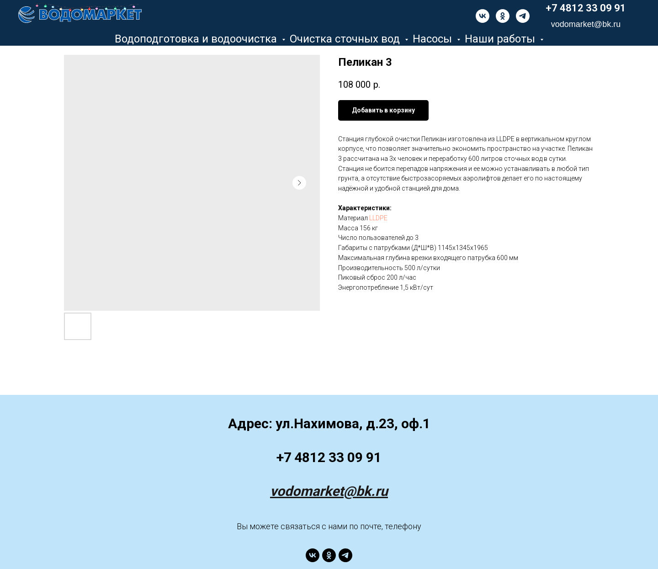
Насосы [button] (434, 38)
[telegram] (523, 16)
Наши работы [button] (501, 38)
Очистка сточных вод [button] (346, 38)
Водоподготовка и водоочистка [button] (197, 38)
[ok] (502, 16)
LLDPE (378, 218)
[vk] (482, 16)
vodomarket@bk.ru (329, 491)
